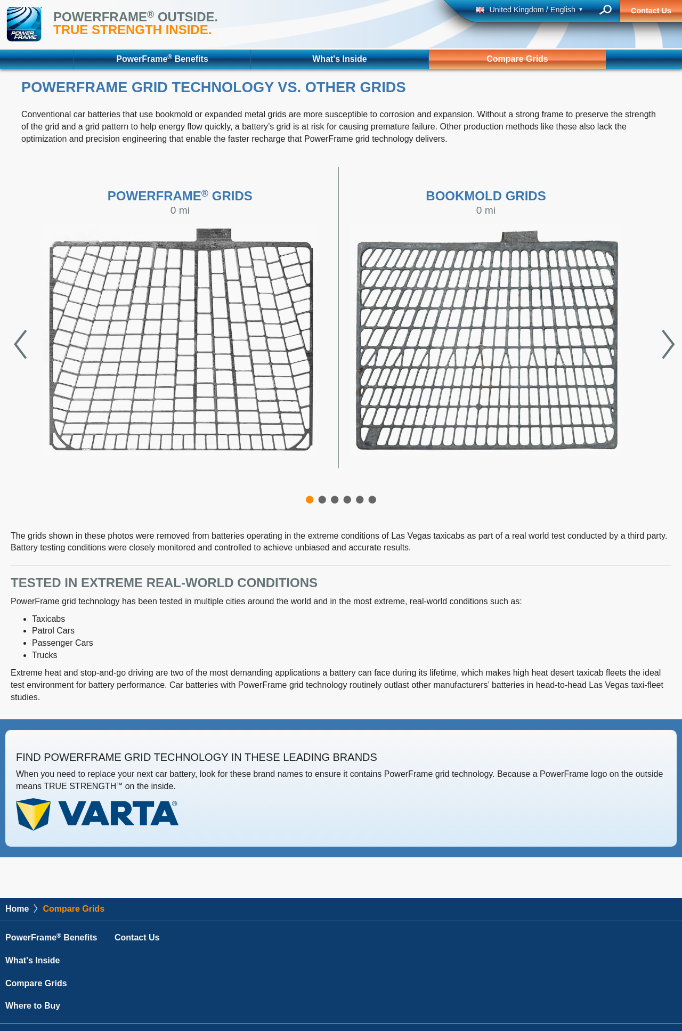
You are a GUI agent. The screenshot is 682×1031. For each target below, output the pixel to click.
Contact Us (651, 10)
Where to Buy (32, 1005)
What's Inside (339, 58)
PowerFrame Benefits (162, 58)
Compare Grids (517, 58)
